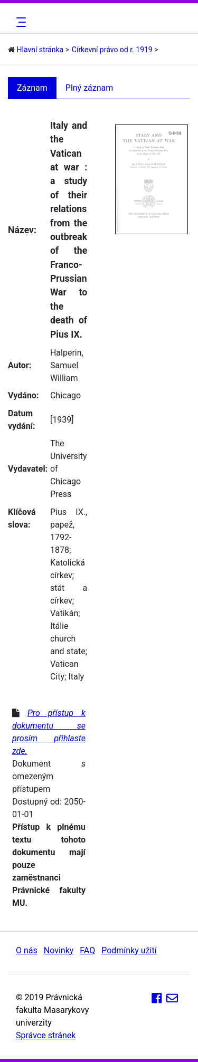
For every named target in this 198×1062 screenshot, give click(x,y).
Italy (76, 677)
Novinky (59, 950)
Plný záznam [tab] (89, 88)
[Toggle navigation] (19, 22)
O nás (26, 950)
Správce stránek (46, 1035)
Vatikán (64, 613)
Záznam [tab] (32, 88)
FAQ (87, 950)
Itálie (59, 626)
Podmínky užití (128, 950)
